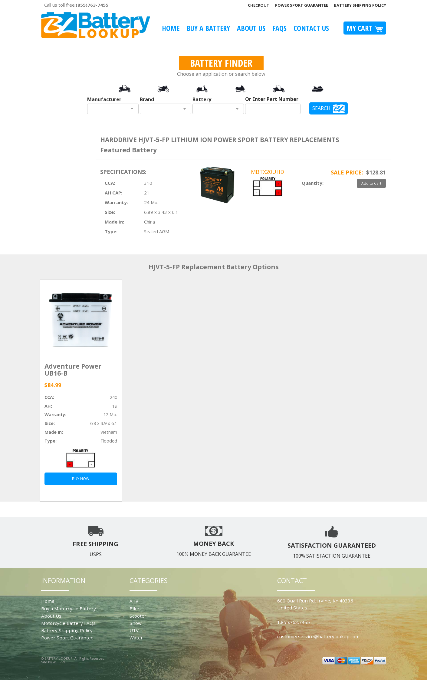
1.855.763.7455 (293, 622)
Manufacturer (104, 99)
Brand (147, 99)
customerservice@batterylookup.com (318, 636)
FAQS (279, 28)
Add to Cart (371, 183)
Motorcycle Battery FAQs (68, 623)
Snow (136, 623)
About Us (251, 28)
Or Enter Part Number (271, 99)
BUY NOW (80, 478)
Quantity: (313, 183)
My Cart (365, 28)
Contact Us (311, 28)
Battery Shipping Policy (360, 5)
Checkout (258, 5)
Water (136, 638)
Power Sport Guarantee (301, 5)
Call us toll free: (76, 5)
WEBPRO (60, 662)
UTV (134, 630)
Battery (201, 99)
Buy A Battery (208, 28)
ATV (134, 601)
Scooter (138, 616)
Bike (134, 608)
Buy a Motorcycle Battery (68, 608)
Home (170, 28)
